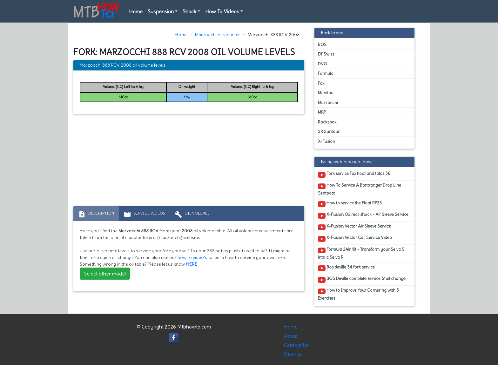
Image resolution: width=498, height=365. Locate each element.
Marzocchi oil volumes (217, 34)
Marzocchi (328, 102)
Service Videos (144, 214)
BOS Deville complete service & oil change (362, 279)
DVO (322, 64)
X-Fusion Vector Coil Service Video (355, 238)
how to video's (192, 257)
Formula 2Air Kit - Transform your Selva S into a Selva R (361, 253)
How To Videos (222, 11)
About (291, 336)
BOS (322, 44)
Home (136, 11)
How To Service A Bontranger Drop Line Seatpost (359, 189)
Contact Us (296, 345)
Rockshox (327, 122)
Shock (189, 11)
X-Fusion (326, 141)
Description (96, 214)
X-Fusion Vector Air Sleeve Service (354, 227)
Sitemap (293, 354)
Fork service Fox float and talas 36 (354, 174)
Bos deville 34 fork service (346, 268)
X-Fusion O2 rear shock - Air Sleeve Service (363, 215)
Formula (325, 73)
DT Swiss (326, 54)
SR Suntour (329, 131)
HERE (191, 264)
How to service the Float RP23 (350, 204)
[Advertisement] (189, 161)
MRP (322, 112)
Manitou (325, 93)
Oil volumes (191, 214)
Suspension (161, 11)
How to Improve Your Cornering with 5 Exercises (358, 294)
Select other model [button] (105, 273)
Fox (321, 83)
